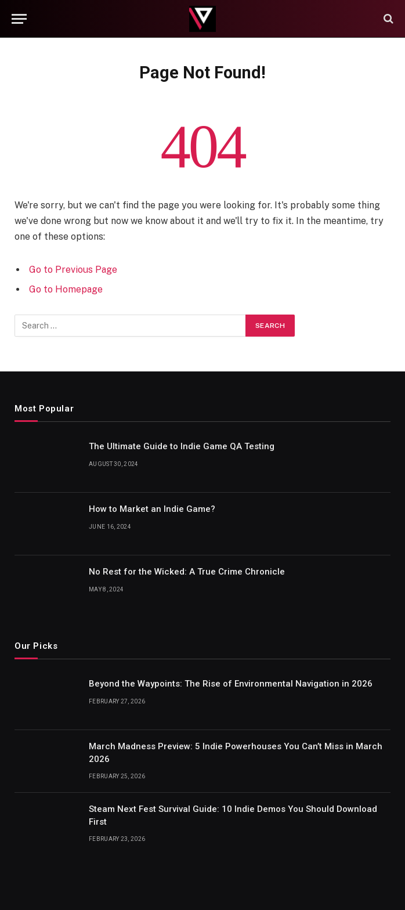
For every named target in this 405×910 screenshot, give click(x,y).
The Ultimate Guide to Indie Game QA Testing (181, 446)
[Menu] (19, 19)
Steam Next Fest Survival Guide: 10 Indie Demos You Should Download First (233, 815)
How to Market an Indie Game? (152, 509)
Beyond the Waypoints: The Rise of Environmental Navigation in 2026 (231, 683)
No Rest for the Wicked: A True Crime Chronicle (187, 571)
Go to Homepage (66, 289)
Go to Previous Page (73, 269)
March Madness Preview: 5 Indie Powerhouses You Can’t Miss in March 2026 (235, 752)
